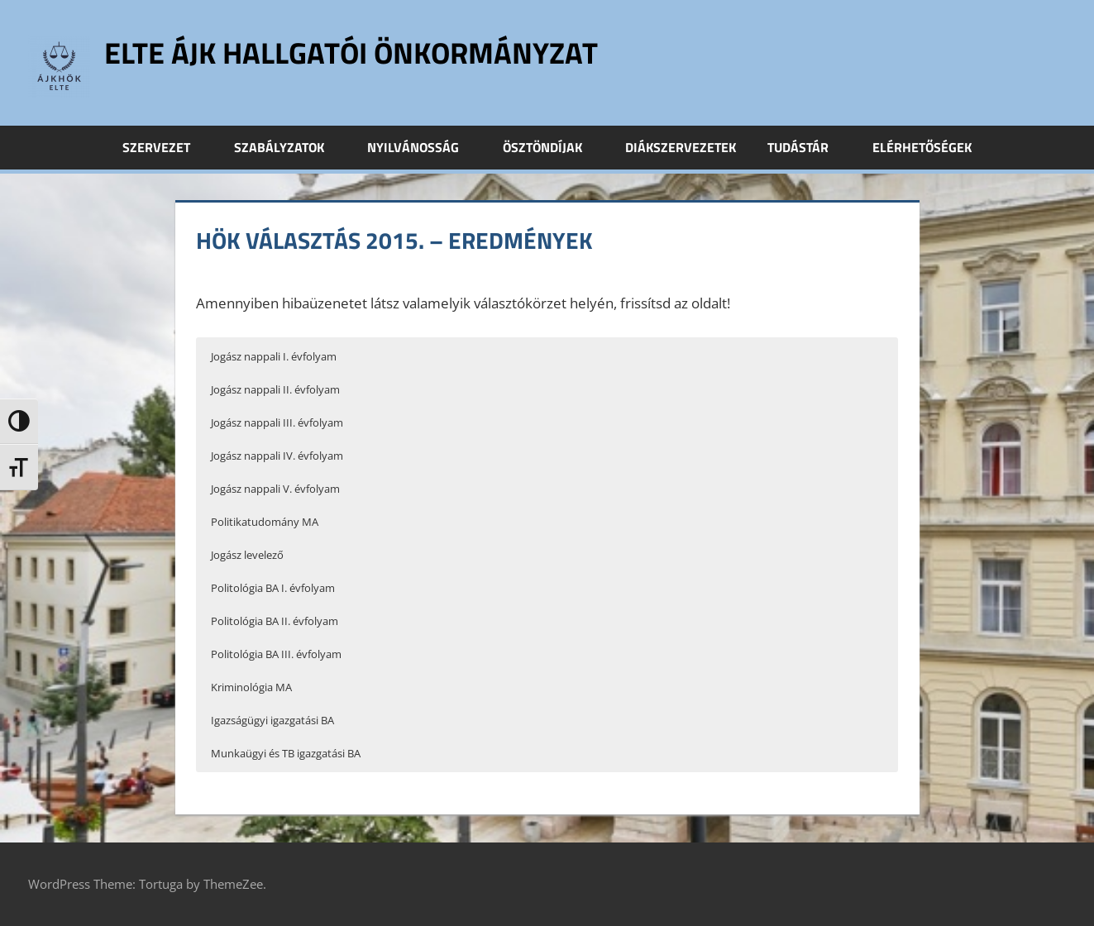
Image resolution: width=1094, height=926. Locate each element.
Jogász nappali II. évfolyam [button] (275, 389)
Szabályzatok (288, 147)
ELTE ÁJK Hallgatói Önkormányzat (351, 52)
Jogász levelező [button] (247, 554)
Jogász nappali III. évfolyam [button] (277, 422)
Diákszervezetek (680, 147)
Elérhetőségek (922, 147)
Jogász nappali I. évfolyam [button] (274, 356)
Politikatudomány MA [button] (264, 521)
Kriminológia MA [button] (251, 687)
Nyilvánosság (422, 147)
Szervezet (165, 147)
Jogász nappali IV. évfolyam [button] (277, 455)
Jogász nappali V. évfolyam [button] (275, 488)
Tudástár (807, 147)
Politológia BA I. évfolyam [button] (273, 587)
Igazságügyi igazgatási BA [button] (272, 720)
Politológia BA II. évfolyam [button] (274, 620)
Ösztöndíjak (551, 147)
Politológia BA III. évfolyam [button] (276, 654)
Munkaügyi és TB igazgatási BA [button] (286, 753)
